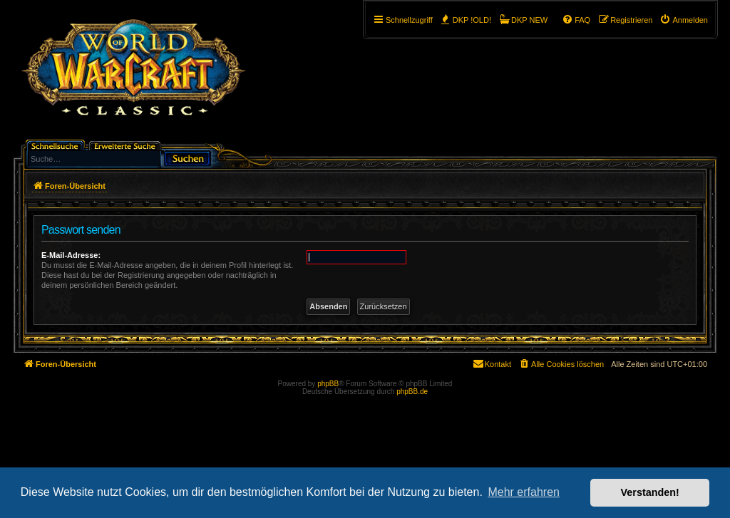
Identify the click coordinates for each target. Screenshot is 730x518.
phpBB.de (412, 391)
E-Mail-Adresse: (71, 255)
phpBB (328, 384)
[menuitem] (683, 20)
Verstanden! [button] (650, 492)
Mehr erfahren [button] (524, 492)
